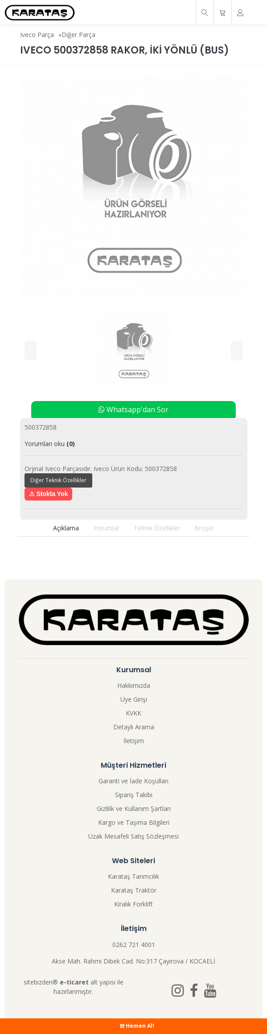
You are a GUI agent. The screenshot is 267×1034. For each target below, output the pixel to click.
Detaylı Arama (133, 727)
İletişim (133, 740)
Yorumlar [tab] (106, 528)
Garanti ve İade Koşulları (133, 781)
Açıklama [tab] (66, 528)
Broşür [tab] (204, 528)
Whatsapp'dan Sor (133, 409)
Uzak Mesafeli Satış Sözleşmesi (133, 836)
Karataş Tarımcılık (133, 876)
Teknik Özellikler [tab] (157, 528)
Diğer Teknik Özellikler (58, 480)
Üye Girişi (133, 699)
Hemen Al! (136, 1026)
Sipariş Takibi (133, 794)
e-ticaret (74, 982)
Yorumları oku (50, 443)
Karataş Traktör (133, 890)
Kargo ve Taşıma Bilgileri (133, 822)
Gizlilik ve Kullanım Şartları (134, 808)
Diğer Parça (78, 34)
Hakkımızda (133, 685)
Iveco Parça (37, 34)
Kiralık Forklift (133, 904)
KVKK (133, 713)
